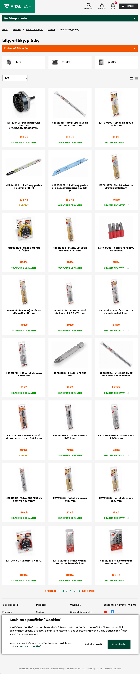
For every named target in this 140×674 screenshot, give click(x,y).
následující (88, 590)
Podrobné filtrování (16, 48)
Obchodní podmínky (81, 612)
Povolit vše (119, 644)
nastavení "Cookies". (30, 646)
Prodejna (7, 612)
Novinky (40, 612)
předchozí (51, 590)
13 (79, 590)
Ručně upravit (93, 644)
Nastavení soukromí (113, 668)
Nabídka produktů (15, 18)
